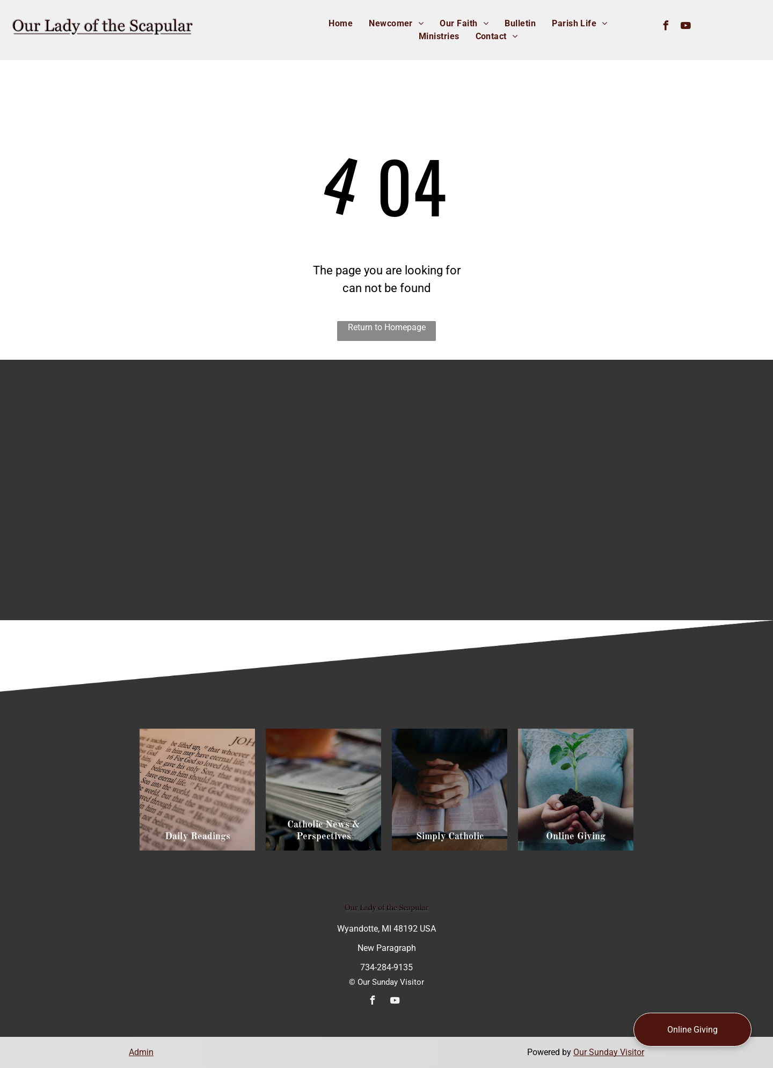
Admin (141, 1052)
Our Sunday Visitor (608, 1052)
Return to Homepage (387, 327)
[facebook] (666, 27)
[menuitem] (340, 23)
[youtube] (686, 27)
